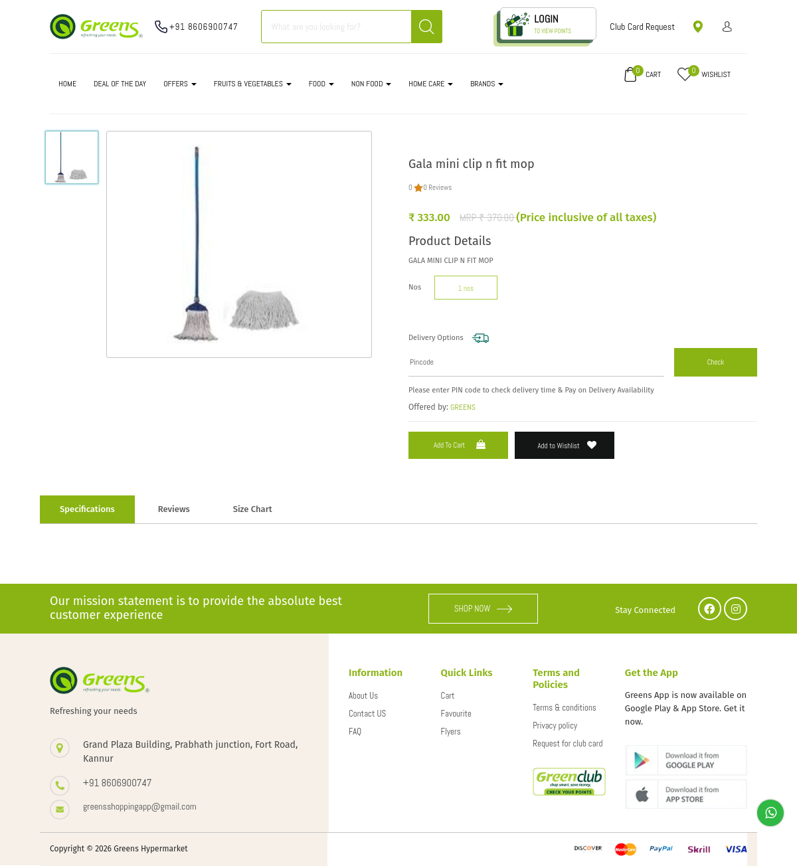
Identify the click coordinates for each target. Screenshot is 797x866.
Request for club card (567, 743)
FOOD (321, 83)
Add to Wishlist (567, 445)
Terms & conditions (564, 707)
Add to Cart (461, 445)
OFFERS (180, 83)
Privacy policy (555, 725)
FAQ (355, 731)
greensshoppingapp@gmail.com (140, 806)
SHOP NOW (483, 608)
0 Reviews (437, 187)
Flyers (451, 731)
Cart (448, 695)
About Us (363, 695)
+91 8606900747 (203, 27)
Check (716, 362)
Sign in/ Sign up (728, 26)
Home (67, 83)
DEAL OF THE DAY (120, 83)
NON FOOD (371, 83)
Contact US (367, 713)
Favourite (456, 713)
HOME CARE (430, 83)
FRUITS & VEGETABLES (253, 83)
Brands (486, 83)
